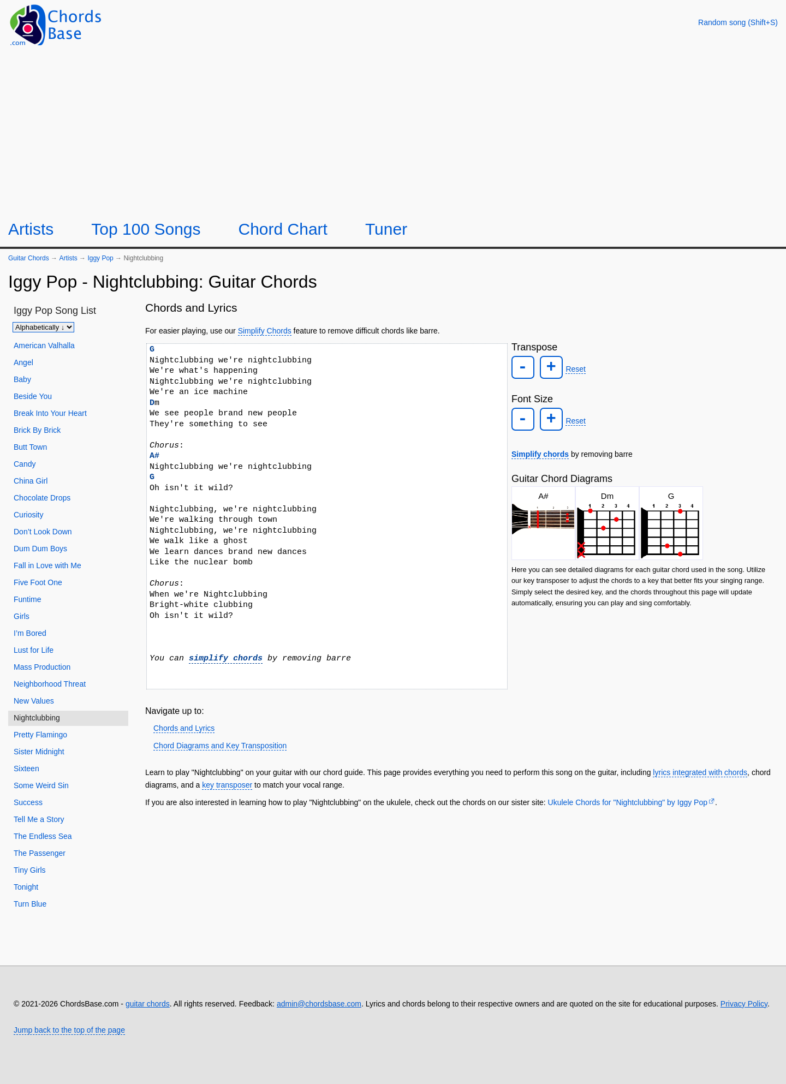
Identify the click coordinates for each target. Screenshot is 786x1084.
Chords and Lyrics (184, 728)
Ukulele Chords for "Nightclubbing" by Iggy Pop (627, 802)
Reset (573, 368)
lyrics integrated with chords (700, 772)
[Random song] (738, 22)
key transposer (227, 785)
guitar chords (148, 1003)
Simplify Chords (264, 330)
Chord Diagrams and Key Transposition (220, 745)
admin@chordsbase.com (319, 1003)
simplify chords (226, 658)
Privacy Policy (743, 1003)
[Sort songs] (43, 327)
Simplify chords (540, 450)
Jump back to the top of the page (69, 1030)
